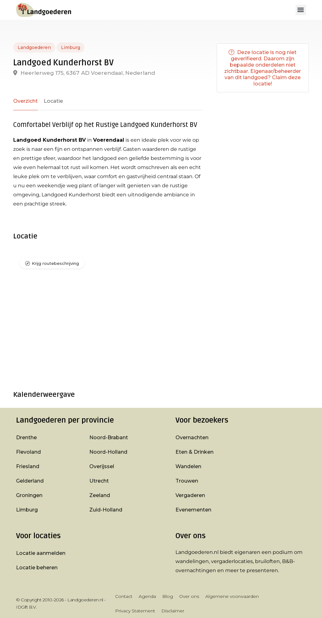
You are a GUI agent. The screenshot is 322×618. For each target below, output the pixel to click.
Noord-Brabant (108, 437)
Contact (123, 596)
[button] (301, 10)
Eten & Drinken (194, 452)
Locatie (53, 101)
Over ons (189, 596)
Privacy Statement (135, 611)
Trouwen (186, 481)
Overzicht (25, 101)
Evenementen (193, 510)
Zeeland (99, 495)
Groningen (29, 495)
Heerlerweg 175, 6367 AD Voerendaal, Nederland (84, 73)
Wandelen (188, 466)
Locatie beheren (37, 568)
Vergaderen (190, 495)
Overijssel (101, 466)
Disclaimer (172, 611)
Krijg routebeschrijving (55, 263)
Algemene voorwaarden (232, 596)
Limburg (70, 47)
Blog (167, 596)
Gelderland (30, 481)
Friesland (27, 466)
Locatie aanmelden (40, 553)
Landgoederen (34, 47)
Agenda (147, 596)
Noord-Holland (108, 452)
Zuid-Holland (105, 510)
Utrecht (99, 481)
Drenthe (26, 437)
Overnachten (191, 437)
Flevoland (28, 452)
